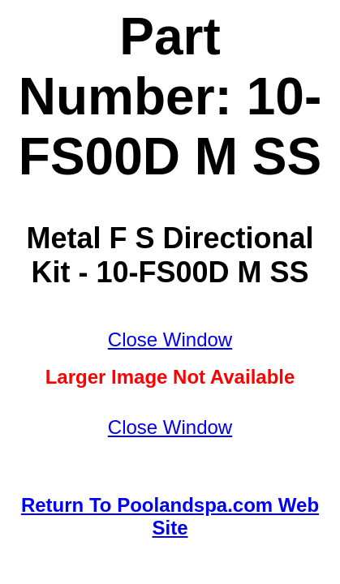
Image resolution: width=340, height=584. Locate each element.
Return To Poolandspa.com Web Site (170, 516)
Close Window (170, 339)
